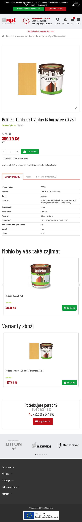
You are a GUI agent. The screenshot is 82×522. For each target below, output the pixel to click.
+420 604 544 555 (43, 414)
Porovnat (7, 159)
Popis (28, 176)
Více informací (76, 4)
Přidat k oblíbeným (21, 159)
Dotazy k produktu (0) (46, 176)
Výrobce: (21, 125)
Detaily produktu (12, 176)
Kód (3, 134)
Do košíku (29, 151)
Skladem (5, 125)
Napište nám (42, 421)
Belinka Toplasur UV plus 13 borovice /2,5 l (24, 370)
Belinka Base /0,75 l (14, 295)
